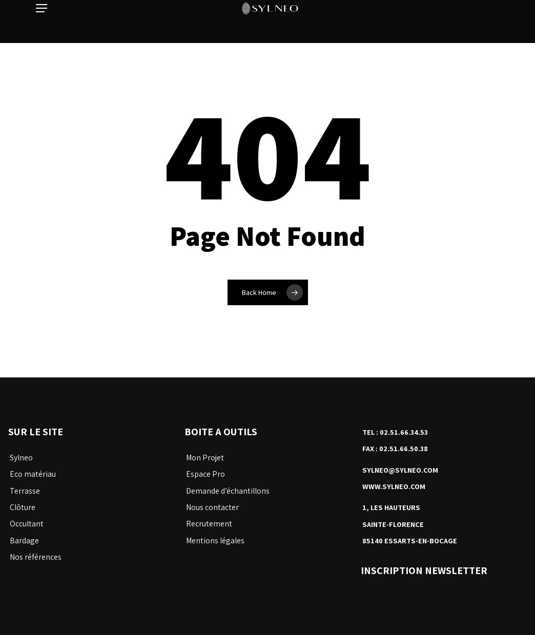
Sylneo (21, 457)
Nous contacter (212, 507)
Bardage (24, 540)
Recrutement (209, 523)
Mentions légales (215, 540)
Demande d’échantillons (228, 490)
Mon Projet (205, 457)
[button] (41, 21)
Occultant (27, 523)
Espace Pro (205, 474)
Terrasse (25, 490)
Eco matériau (33, 474)
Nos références (35, 557)
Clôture (22, 507)
